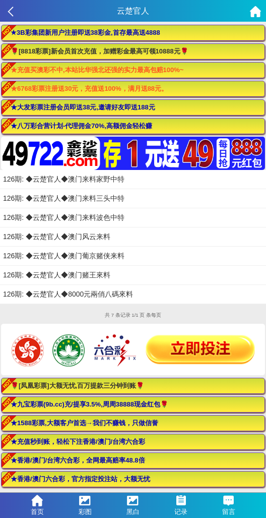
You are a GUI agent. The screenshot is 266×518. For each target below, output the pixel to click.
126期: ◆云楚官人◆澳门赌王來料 (56, 275)
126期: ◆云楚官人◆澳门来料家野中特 (63, 179)
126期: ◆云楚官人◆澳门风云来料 (56, 237)
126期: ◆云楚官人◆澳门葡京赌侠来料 (63, 256)
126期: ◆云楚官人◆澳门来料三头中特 (63, 198)
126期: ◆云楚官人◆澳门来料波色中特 (63, 217)
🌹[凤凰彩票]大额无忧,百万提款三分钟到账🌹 (77, 385)
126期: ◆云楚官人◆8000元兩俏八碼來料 (68, 294)
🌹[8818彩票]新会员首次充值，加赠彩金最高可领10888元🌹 (99, 51)
